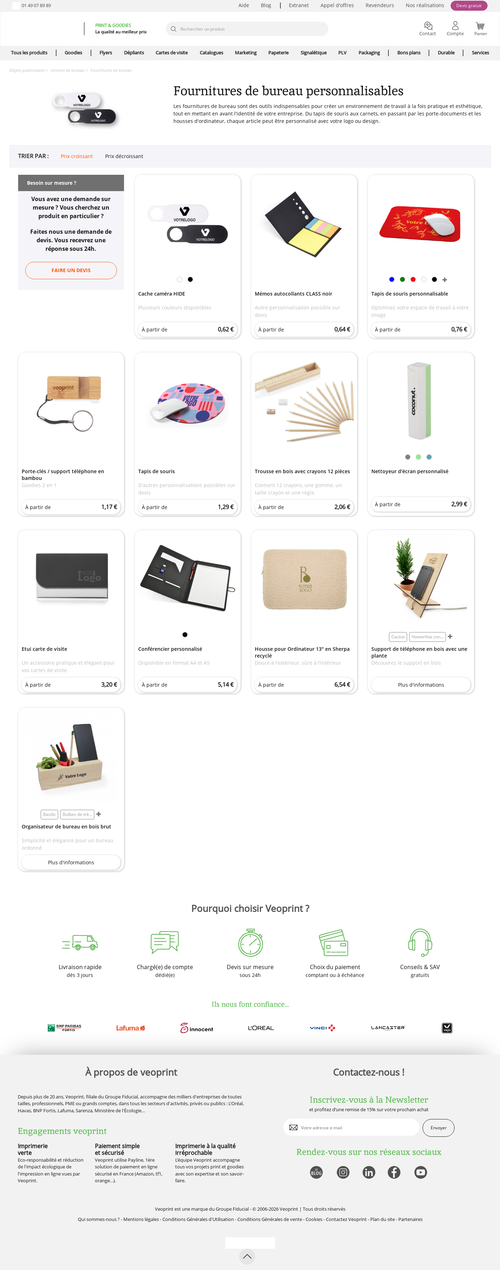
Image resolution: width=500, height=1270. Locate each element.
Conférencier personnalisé (170, 648)
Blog (266, 5)
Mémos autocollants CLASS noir (293, 293)
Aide (243, 5)
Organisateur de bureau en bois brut (66, 826)
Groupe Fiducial (232, 1209)
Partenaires (410, 1219)
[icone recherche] (173, 29)
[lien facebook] (395, 1173)
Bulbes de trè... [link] (77, 814)
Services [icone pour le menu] (480, 52)
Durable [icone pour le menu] (446, 52)
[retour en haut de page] (247, 1257)
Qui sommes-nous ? (99, 1219)
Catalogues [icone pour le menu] (211, 52)
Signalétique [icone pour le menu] (314, 52)
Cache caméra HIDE (161, 293)
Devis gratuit (469, 5)
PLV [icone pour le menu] (342, 52)
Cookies (314, 1219)
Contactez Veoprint (346, 1219)
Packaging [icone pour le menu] (369, 52)
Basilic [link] (49, 814)
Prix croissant (77, 156)
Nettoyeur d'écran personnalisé (409, 471)
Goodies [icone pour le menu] (73, 52)
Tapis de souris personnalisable (409, 293)
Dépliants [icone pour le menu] (134, 52)
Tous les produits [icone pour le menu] (29, 52)
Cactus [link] (398, 637)
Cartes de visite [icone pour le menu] (172, 52)
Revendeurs (380, 5)
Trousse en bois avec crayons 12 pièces (302, 471)
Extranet (299, 5)
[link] (179, 280)
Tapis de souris (156, 471)
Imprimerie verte (33, 1149)
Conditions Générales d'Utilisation (198, 1219)
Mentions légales (141, 1219)
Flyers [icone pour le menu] (106, 52)
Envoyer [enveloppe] (439, 1128)
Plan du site (382, 1219)
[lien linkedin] (368, 1173)
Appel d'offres (337, 5)
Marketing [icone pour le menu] (246, 52)
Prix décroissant (124, 156)
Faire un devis (71, 270)
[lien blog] (316, 1173)
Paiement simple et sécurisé (117, 1149)
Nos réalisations (425, 5)
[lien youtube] (421, 1173)
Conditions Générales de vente (269, 1219)
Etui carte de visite (44, 648)
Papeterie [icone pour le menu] (278, 52)
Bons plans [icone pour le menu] (408, 52)
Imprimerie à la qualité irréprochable (205, 1149)
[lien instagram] (342, 1173)
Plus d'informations (421, 684)
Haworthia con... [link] (427, 637)
